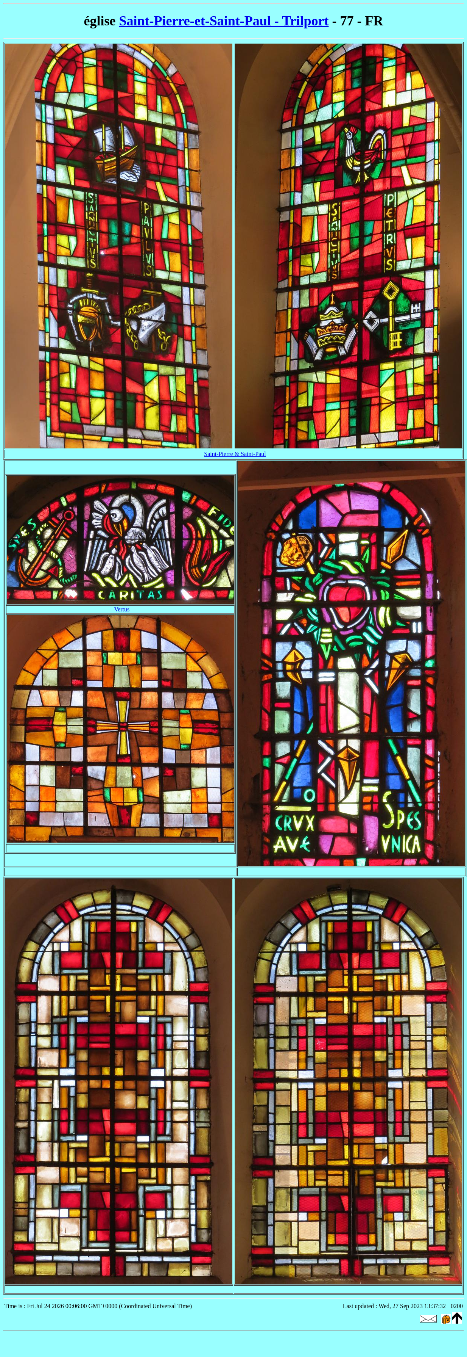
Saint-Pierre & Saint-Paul (235, 454)
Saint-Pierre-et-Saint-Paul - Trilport (224, 20)
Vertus (121, 609)
